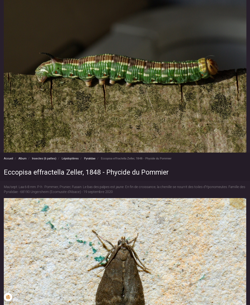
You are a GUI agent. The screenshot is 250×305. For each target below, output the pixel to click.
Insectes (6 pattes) (44, 158)
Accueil (8, 158)
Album (22, 158)
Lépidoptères (70, 158)
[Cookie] (8, 297)
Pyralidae (90, 158)
